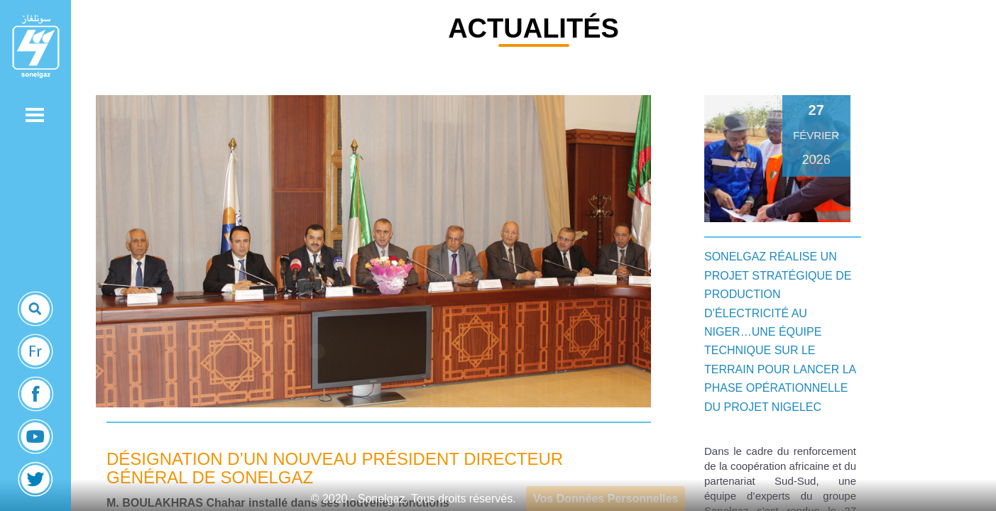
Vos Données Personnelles (605, 499)
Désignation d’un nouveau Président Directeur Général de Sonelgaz (334, 468)
